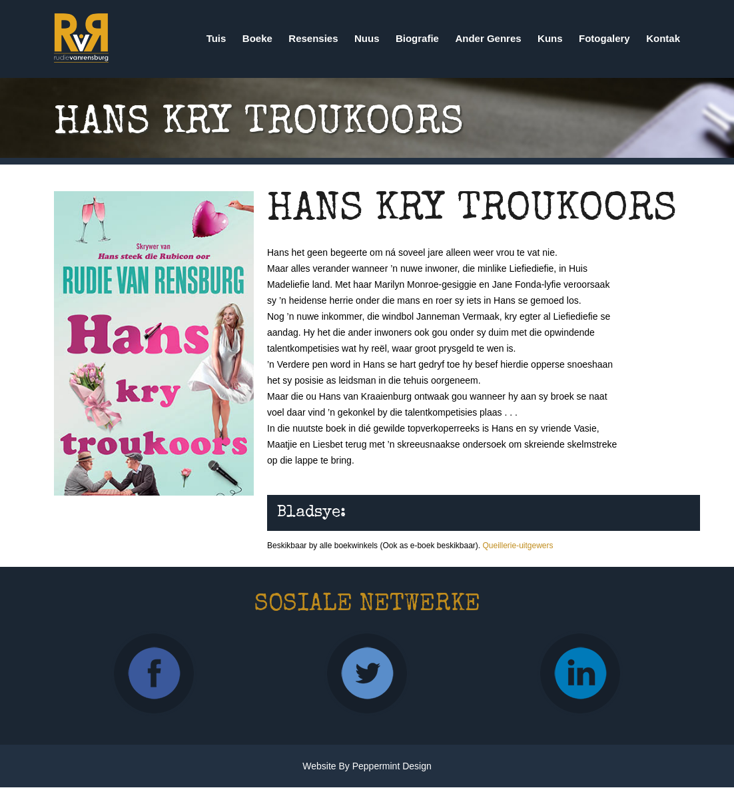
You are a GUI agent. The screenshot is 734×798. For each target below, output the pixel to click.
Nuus (367, 38)
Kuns (550, 38)
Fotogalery (604, 38)
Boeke (257, 38)
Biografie (417, 38)
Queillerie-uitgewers (517, 545)
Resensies (313, 38)
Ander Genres (488, 38)
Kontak (663, 38)
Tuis (216, 38)
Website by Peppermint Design (367, 766)
